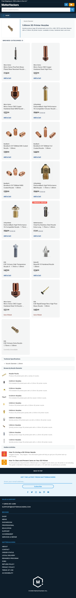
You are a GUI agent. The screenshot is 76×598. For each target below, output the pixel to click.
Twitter (32, 492)
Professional (8, 525)
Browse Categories (13, 40)
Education (6, 528)
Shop (4, 516)
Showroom (7, 522)
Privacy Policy (8, 567)
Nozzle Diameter (28, 21)
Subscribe (38, 486)
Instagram (36, 492)
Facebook (28, 492)
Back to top (38, 471)
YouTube (48, 492)
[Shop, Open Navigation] (6, 15)
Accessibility (7, 573)
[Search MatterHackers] (72, 10)
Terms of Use (7, 570)
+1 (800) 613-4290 (9, 504)
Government (7, 534)
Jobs (4, 561)
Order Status (8, 552)
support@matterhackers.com (16, 507)
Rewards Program (10, 558)
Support (5, 531)
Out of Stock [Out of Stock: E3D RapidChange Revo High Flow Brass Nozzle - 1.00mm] (38, 315)
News (4, 519)
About (5, 547)
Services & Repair (9, 537)
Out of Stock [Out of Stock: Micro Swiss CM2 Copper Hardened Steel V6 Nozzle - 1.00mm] (8, 315)
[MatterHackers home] (38, 582)
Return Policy (8, 564)
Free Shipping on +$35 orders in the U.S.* (14, 1)
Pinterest (44, 492)
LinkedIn (40, 492)
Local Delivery (8, 555)
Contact (5, 549)
